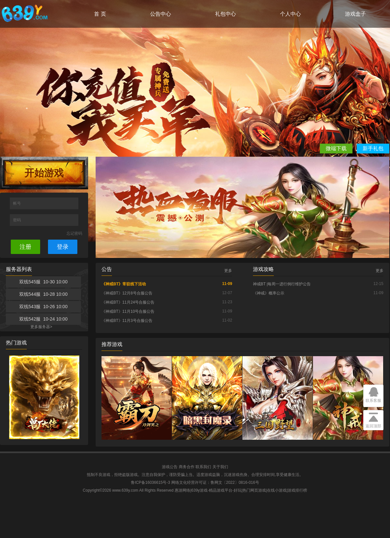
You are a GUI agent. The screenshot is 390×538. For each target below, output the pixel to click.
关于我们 (220, 467)
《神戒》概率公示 (268, 293)
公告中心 (160, 14)
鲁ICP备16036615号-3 (150, 482)
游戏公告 (170, 467)
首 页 (100, 14)
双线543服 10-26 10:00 (43, 306)
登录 (63, 247)
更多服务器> (41, 326)
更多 (228, 271)
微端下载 (336, 148)
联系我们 (203, 467)
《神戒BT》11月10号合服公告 (127, 311)
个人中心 (290, 14)
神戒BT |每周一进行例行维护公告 (282, 284)
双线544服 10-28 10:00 (43, 294)
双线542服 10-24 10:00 (43, 319)
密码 (17, 220)
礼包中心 (225, 14)
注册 (25, 247)
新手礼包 (373, 148)
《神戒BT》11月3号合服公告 (126, 320)
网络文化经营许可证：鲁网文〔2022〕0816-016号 (215, 482)
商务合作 (187, 467)
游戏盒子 (355, 14)
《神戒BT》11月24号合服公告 (127, 302)
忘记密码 (74, 233)
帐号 (17, 203)
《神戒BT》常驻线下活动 (123, 284)
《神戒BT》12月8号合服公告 (126, 293)
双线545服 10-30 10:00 (43, 281)
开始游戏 (44, 172)
